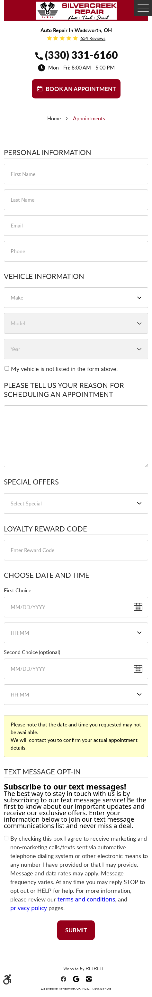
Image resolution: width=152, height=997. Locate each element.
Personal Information (47, 152)
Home (54, 118)
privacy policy (28, 908)
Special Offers (31, 481)
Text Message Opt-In (42, 771)
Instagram (89, 979)
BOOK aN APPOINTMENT (81, 89)
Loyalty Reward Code (45, 528)
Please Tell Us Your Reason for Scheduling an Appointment (64, 390)
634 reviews (92, 38)
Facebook (63, 979)
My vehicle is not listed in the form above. (64, 369)
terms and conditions (86, 899)
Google (76, 979)
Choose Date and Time (46, 575)
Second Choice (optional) (32, 652)
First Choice (17, 590)
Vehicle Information (44, 276)
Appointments (89, 118)
